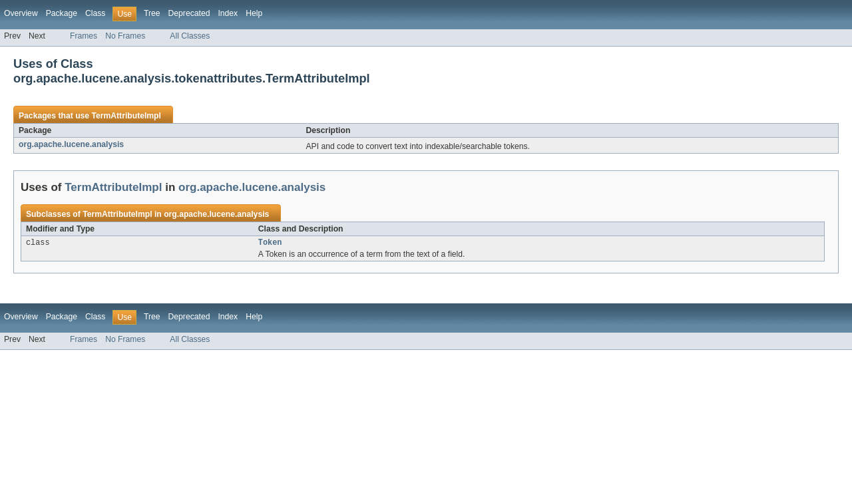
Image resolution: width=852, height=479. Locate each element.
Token (270, 243)
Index (228, 13)
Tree (152, 13)
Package (61, 13)
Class (95, 13)
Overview (21, 13)
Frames (83, 36)
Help (254, 13)
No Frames (125, 36)
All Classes (190, 36)
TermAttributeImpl (125, 115)
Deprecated (189, 13)
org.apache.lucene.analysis (71, 144)
